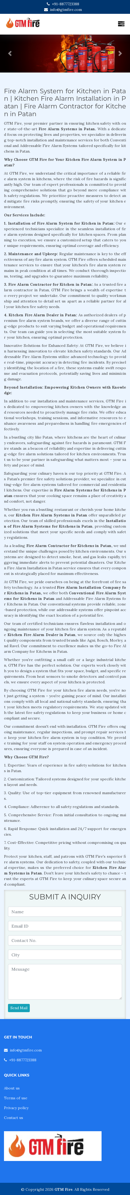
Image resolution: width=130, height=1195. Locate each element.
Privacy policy (16, 1107)
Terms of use (15, 1098)
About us (12, 1088)
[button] (9, 54)
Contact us (13, 1117)
